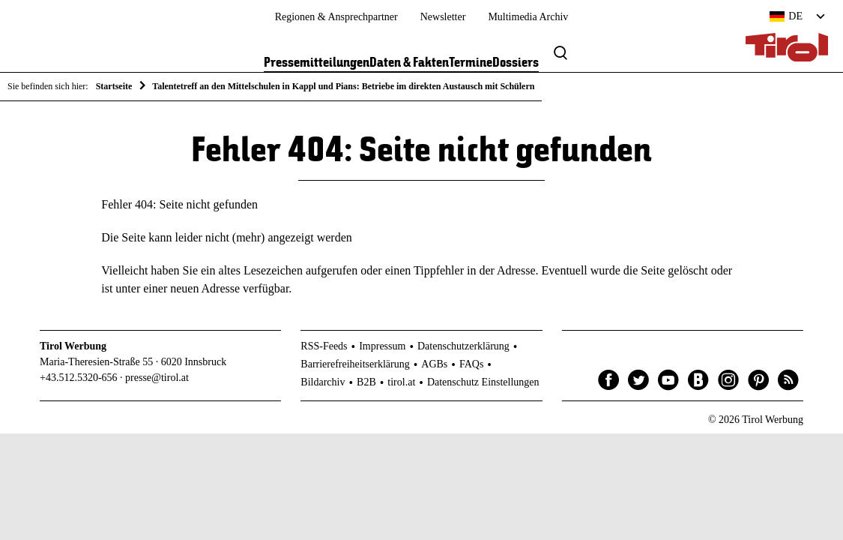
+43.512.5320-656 (79, 377)
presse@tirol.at (157, 377)
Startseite (114, 86)
